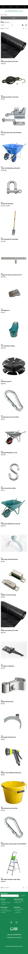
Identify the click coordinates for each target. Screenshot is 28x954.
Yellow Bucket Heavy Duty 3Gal (9, 808)
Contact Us (3, 904)
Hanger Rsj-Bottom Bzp (7, 701)
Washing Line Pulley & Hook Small (9, 97)
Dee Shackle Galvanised (7, 203)
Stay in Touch (4, 893)
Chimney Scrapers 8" (6, 381)
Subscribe (23, 895)
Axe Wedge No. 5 (5, 310)
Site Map (3, 912)
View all (7, 28)
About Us (3, 900)
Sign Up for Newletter (5, 902)
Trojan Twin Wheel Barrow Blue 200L (10, 168)
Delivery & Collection (19, 900)
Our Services (4, 909)
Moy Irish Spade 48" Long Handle (9, 239)
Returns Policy (17, 902)
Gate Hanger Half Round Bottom (9, 559)
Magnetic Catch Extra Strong (8, 595)
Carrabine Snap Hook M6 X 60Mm (10, 417)
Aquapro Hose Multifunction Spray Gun (11, 772)
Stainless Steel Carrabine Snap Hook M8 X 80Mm (13, 844)
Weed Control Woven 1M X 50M (9, 630)
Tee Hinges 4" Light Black (7, 666)
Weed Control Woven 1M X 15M (9, 61)
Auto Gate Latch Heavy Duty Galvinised (11, 132)
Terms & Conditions (18, 909)
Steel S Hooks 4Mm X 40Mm (8, 488)
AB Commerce (20, 946)
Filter (14, 18)
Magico (9, 946)
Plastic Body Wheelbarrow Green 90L (10, 523)
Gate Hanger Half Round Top (8, 737)
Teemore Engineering (6, 910)
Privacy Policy (17, 910)
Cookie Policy (17, 912)
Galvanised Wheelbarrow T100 (9, 452)
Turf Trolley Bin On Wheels (8, 346)
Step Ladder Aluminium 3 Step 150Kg (10, 879)
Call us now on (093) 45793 (14, 934)
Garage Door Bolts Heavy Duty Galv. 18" (11, 274)
